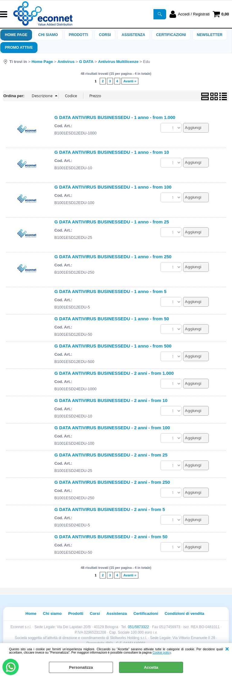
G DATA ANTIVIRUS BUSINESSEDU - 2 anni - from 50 (110, 536)
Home (30, 613)
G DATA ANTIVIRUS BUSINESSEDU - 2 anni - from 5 (109, 509)
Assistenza (116, 613)
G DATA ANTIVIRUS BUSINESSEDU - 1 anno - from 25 (111, 221)
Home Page (16, 35)
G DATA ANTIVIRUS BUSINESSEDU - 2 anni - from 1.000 (114, 373)
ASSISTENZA (133, 35)
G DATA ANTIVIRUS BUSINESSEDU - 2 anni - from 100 (112, 427)
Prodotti (78, 35)
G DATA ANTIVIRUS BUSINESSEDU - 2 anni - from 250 (112, 482)
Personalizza (81, 667)
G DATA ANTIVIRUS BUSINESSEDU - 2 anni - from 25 (110, 454)
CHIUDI (227, 649)
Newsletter (210, 35)
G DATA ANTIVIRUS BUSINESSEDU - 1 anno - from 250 (113, 256)
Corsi (105, 35)
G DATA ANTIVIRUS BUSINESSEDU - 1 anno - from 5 (110, 291)
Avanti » (130, 81)
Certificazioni (171, 35)
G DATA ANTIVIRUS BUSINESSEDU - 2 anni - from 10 (110, 400)
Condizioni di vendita (184, 613)
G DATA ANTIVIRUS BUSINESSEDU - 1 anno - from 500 (113, 345)
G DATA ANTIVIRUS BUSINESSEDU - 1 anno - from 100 (113, 187)
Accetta (151, 667)
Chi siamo (48, 35)
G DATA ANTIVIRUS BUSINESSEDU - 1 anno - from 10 (111, 152)
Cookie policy (162, 652)
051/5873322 (138, 627)
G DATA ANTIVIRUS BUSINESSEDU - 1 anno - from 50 (111, 318)
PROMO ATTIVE (19, 47)
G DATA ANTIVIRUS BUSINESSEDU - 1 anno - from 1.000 (114, 117)
